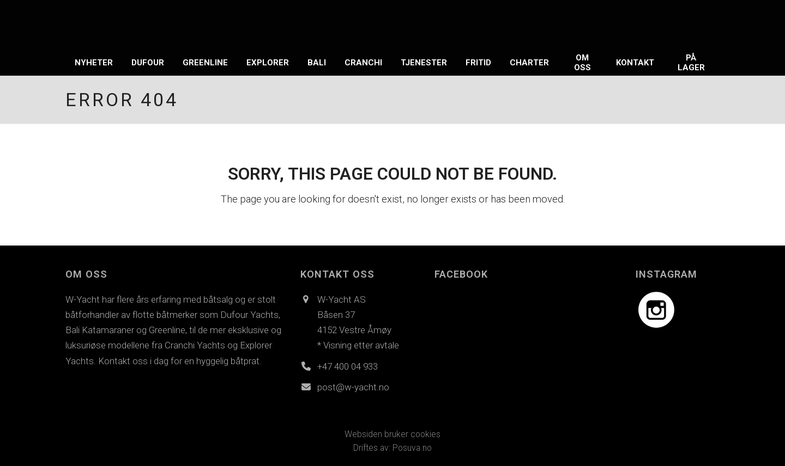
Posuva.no (412, 448)
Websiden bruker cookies (392, 434)
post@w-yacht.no (353, 387)
